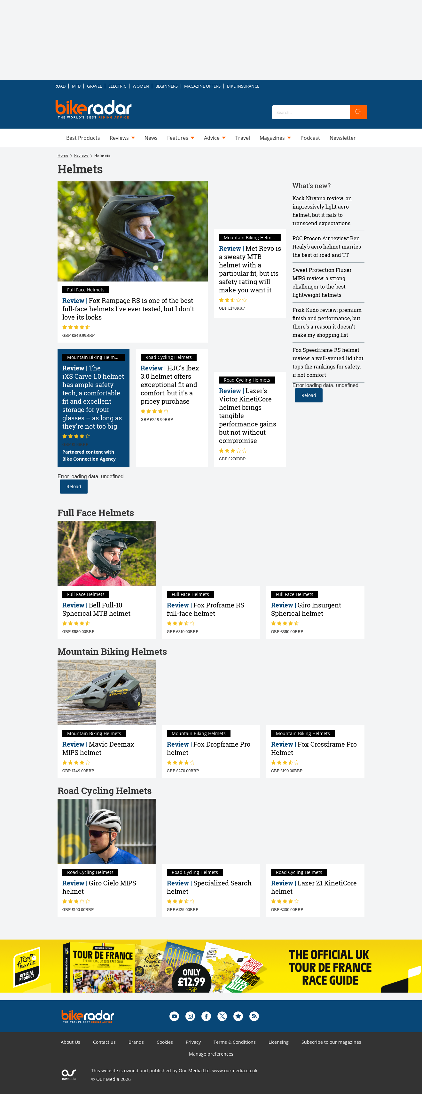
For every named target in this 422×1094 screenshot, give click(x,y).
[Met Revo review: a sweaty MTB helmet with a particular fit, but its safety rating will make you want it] (250, 205)
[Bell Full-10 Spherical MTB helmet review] (107, 553)
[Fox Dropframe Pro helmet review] (211, 692)
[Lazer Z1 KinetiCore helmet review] (315, 831)
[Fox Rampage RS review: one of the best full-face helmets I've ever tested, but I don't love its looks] (133, 231)
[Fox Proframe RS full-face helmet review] (211, 553)
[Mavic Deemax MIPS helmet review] (107, 692)
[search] (358, 112)
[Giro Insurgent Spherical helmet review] (315, 553)
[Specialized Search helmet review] (211, 831)
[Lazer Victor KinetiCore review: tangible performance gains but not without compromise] (250, 348)
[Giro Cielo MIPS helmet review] (107, 831)
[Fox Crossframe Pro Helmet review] (315, 692)
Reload (73, 486)
